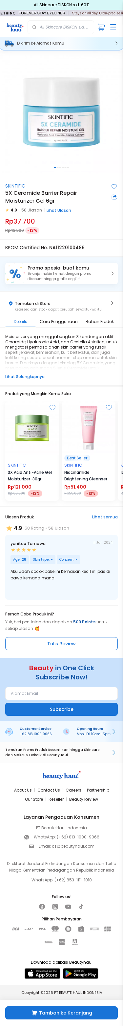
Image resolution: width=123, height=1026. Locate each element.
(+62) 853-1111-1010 (73, 880)
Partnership (98, 790)
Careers (73, 790)
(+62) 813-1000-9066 (78, 837)
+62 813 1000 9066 (36, 734)
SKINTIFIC (15, 186)
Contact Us (48, 790)
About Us (23, 790)
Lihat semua (105, 517)
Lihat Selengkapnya (25, 376)
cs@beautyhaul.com (73, 846)
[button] (61, 273)
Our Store (34, 799)
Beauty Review (83, 799)
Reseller (56, 799)
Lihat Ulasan (59, 210)
